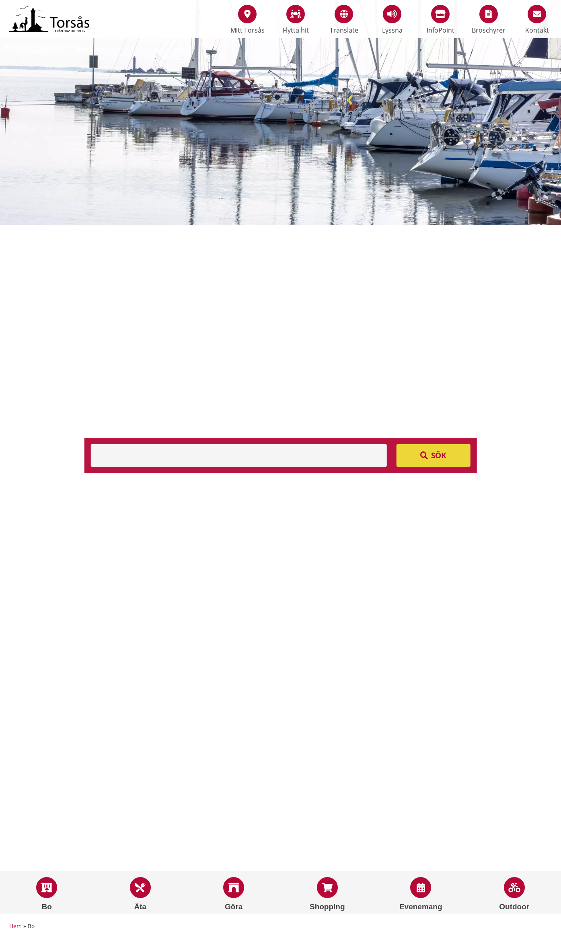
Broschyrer (489, 20)
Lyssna (392, 20)
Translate (344, 20)
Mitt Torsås (247, 20)
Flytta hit (296, 20)
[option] (280, 112)
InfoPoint (440, 20)
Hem (15, 926)
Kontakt (537, 20)
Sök (438, 455)
